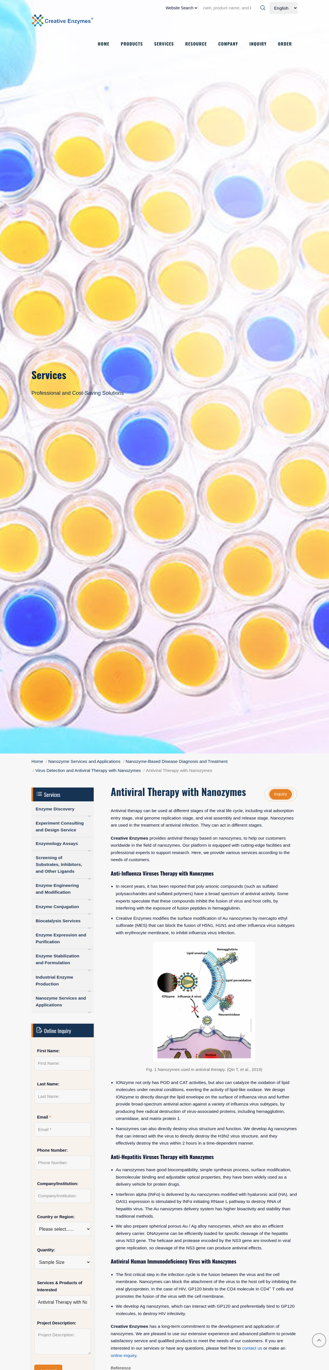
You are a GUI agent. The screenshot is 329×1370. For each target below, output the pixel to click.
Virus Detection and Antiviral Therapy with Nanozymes (88, 770)
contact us (252, 1348)
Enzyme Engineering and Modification (57, 889)
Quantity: (46, 1250)
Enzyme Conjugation (57, 906)
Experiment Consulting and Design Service (60, 826)
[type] (181, 8)
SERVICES (164, 44)
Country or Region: (56, 1217)
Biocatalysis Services (58, 920)
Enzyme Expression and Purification (61, 938)
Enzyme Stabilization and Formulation (57, 959)
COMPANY (228, 44)
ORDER (285, 44)
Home (37, 761)
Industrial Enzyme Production (54, 980)
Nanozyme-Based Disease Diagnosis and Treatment (177, 761)
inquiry (280, 793)
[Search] (263, 8)
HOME (103, 44)
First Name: (48, 1051)
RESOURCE (196, 44)
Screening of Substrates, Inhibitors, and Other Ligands (59, 864)
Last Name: (48, 1084)
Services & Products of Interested (59, 1286)
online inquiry (123, 1355)
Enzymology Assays (57, 843)
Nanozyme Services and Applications (84, 761)
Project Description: (56, 1323)
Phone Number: (52, 1150)
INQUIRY (258, 44)
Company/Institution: (57, 1183)
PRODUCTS (132, 44)
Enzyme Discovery (55, 808)
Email (44, 1117)
